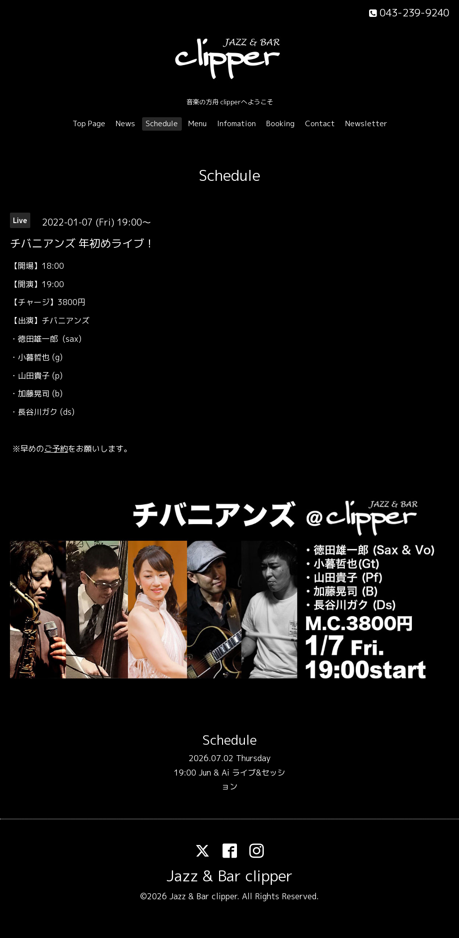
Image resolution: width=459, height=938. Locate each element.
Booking (280, 123)
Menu (197, 123)
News (125, 123)
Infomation (236, 123)
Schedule (162, 123)
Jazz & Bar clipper (229, 875)
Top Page (89, 123)
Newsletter (366, 123)
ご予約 (56, 448)
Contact (320, 123)
